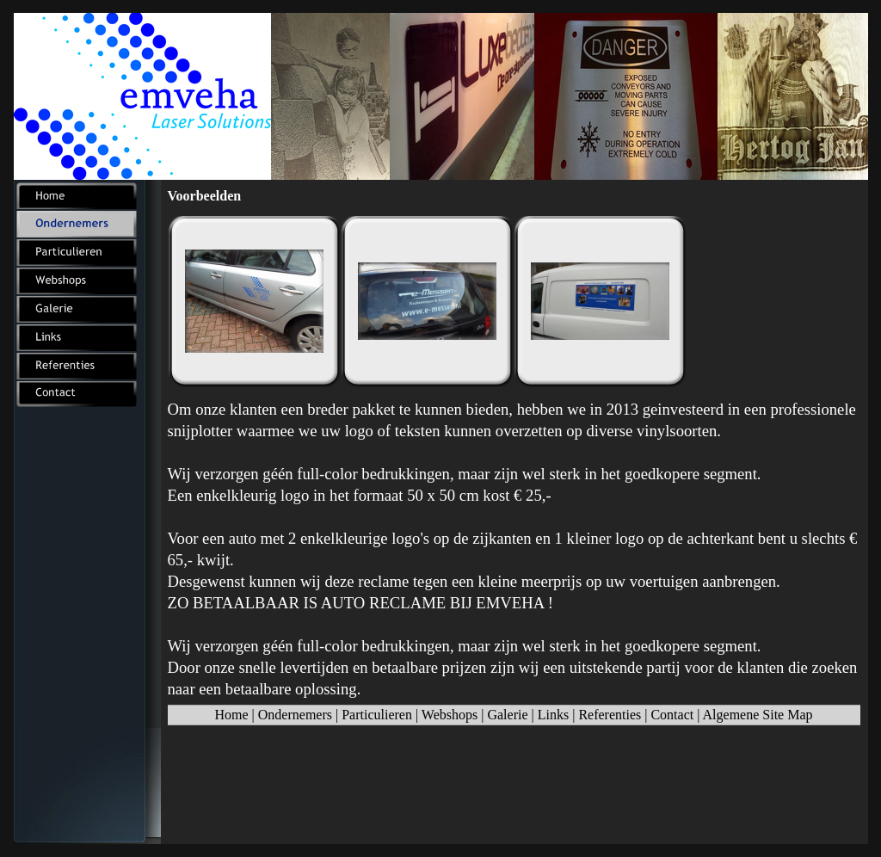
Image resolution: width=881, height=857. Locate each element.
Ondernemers (295, 714)
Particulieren (377, 714)
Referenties (609, 714)
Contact (671, 714)
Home (231, 714)
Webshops (449, 714)
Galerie (507, 714)
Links (553, 714)
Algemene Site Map (758, 714)
